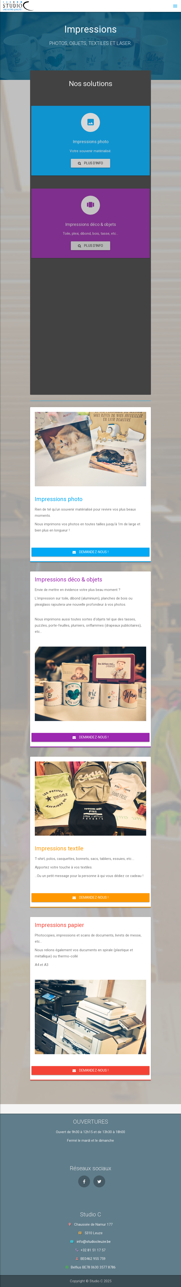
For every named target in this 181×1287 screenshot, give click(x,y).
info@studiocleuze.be (94, 1241)
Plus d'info (90, 208)
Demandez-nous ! (90, 552)
